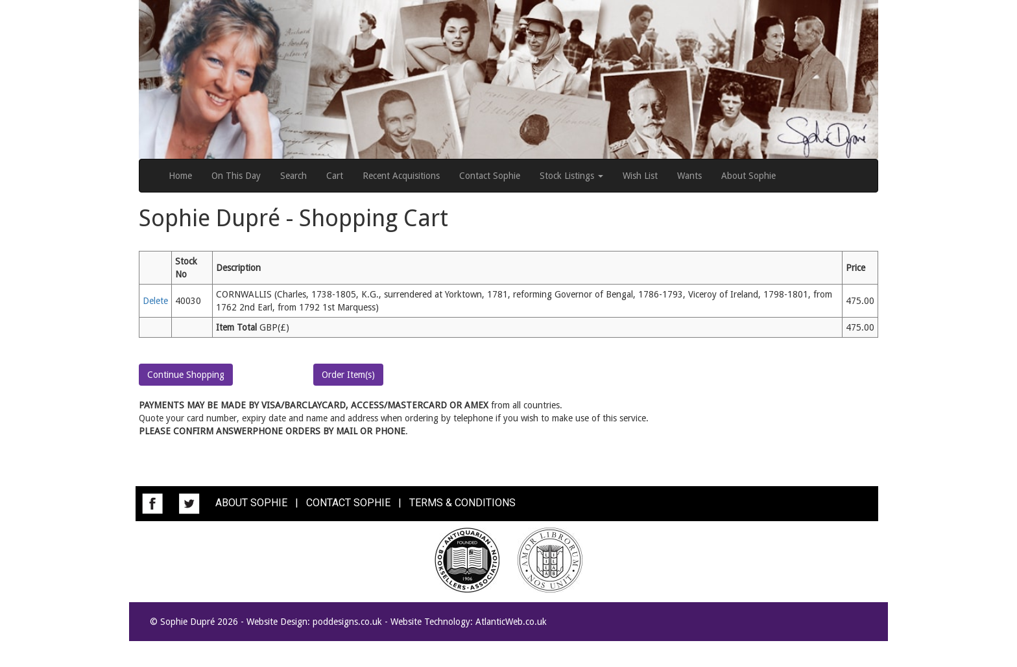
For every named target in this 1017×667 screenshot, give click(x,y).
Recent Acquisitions (401, 175)
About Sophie (748, 175)
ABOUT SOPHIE (251, 503)
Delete (155, 301)
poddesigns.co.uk (347, 621)
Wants (689, 175)
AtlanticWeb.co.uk (511, 621)
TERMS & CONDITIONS (462, 503)
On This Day (236, 175)
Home (180, 175)
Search (293, 175)
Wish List (640, 175)
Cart (334, 175)
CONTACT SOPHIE (348, 503)
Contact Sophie (489, 175)
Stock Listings (571, 175)
